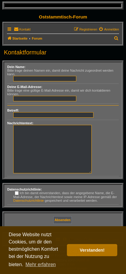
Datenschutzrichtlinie (28, 200)
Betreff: (13, 110)
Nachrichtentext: (20, 123)
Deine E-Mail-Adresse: (24, 87)
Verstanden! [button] (92, 250)
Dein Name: (16, 67)
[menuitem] (22, 29)
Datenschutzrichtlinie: (24, 189)
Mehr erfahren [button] (40, 264)
